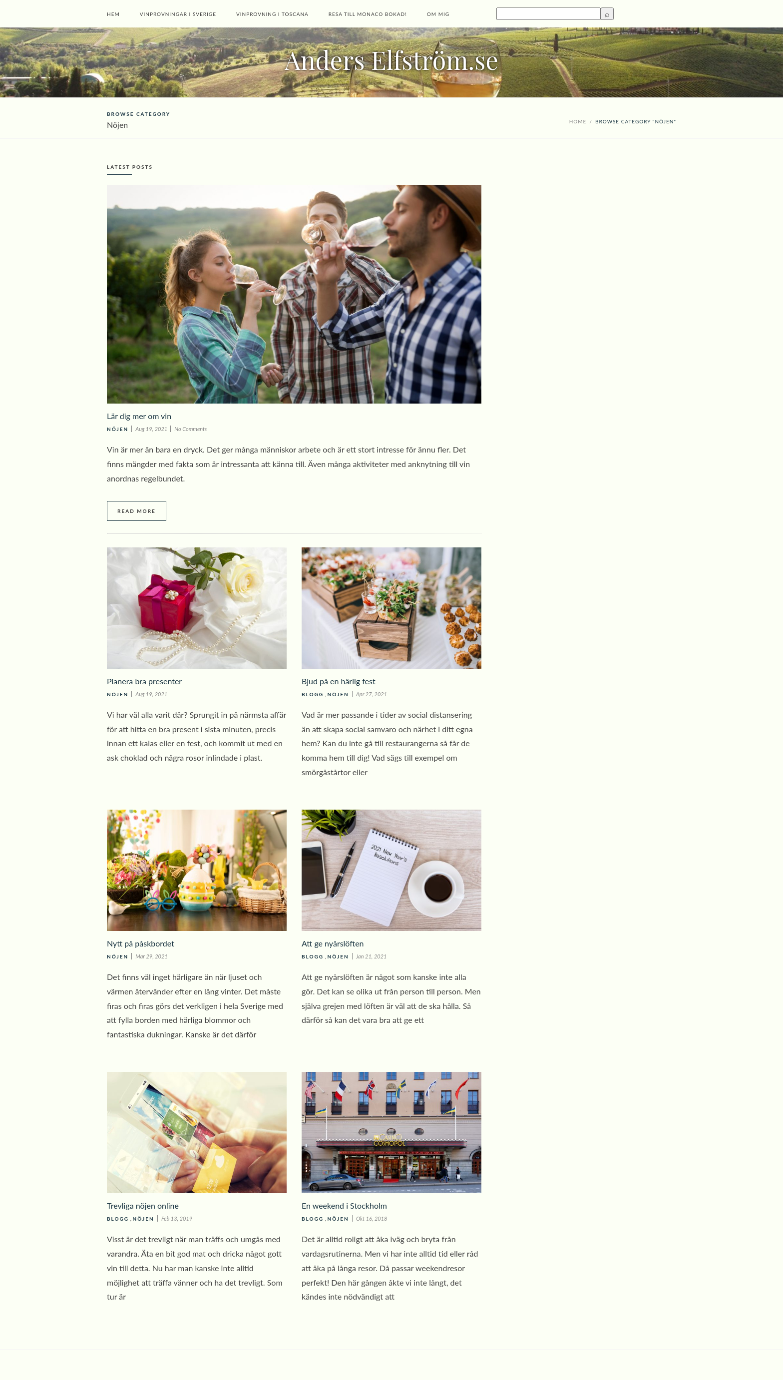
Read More (136, 511)
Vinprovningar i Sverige (178, 13)
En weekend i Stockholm (344, 1205)
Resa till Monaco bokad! (368, 13)
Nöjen (117, 429)
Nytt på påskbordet (140, 943)
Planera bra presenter (144, 681)
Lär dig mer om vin (139, 416)
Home (578, 121)
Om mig (438, 13)
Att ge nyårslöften (333, 943)
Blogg (313, 694)
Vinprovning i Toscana (272, 13)
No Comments (190, 429)
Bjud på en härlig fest (339, 681)
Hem (113, 13)
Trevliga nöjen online (143, 1205)
